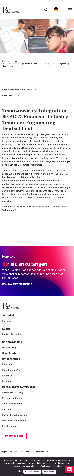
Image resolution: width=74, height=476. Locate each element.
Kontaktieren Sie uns (17, 284)
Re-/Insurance (10, 426)
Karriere (7, 321)
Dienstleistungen (11, 370)
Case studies (9, 375)
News (16, 61)
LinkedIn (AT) (9, 353)
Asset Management (12, 403)
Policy (19, 471)
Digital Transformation (14, 415)
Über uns (7, 364)
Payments (7, 409)
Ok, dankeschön (32, 472)
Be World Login (14, 435)
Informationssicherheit (14, 420)
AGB (48, 452)
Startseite (6, 61)
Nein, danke (49, 472)
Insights (6, 381)
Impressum (7, 452)
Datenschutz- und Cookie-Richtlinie (29, 452)
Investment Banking (12, 392)
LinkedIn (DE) (9, 347)
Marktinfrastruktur (12, 398)
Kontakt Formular (11, 334)
